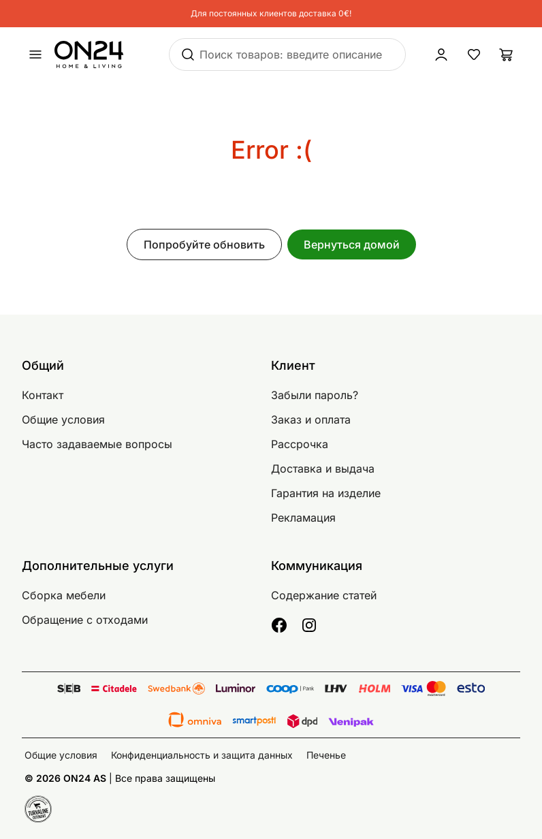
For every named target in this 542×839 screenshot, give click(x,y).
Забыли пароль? (314, 395)
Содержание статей (324, 595)
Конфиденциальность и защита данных (202, 755)
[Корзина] (506, 54)
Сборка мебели (64, 595)
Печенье (326, 755)
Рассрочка (299, 444)
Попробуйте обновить (204, 244)
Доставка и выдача (322, 468)
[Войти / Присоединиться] (441, 54)
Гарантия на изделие (326, 493)
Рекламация (303, 517)
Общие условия (63, 419)
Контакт (42, 395)
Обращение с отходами (85, 620)
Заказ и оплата (311, 419)
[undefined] (35, 54)
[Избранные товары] (474, 54)
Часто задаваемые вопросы (97, 444)
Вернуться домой (352, 244)
